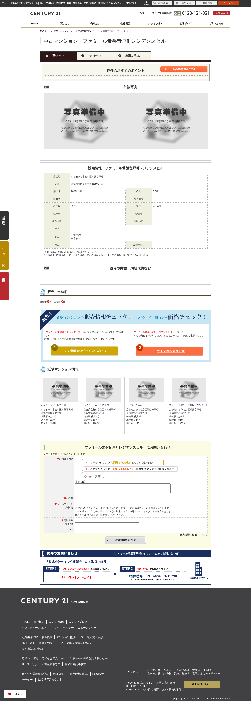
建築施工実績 (95, 638)
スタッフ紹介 (155, 23)
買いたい (65, 23)
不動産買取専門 (51, 665)
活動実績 (57, 675)
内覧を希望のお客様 (79, 644)
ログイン (228, 3)
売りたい (95, 23)
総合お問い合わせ (202, 686)
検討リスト (28, 644)
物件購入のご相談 (32, 650)
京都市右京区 (85, 31)
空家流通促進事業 (75, 665)
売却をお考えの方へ (54, 660)
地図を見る (132, 55)
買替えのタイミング (51, 644)
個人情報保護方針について (194, 536)
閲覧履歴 (205, 3)
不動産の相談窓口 (77, 675)
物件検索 (47, 638)
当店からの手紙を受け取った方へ (90, 660)
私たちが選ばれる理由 (35, 675)
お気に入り (184, 3)
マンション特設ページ (69, 638)
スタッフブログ (77, 623)
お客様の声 (186, 23)
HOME (35, 23)
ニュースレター (87, 629)
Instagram (28, 681)
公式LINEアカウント (50, 681)
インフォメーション (34, 629)
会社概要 (125, 23)
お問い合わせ (222, 13)
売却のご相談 (30, 660)
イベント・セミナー (62, 629)
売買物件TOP (30, 638)
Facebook (98, 675)
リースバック (30, 665)
